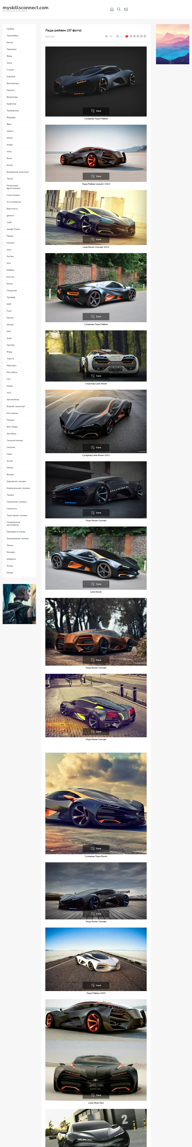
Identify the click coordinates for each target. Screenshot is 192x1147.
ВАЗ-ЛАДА (50, 36)
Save (98, 110)
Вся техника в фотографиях (26, 9)
